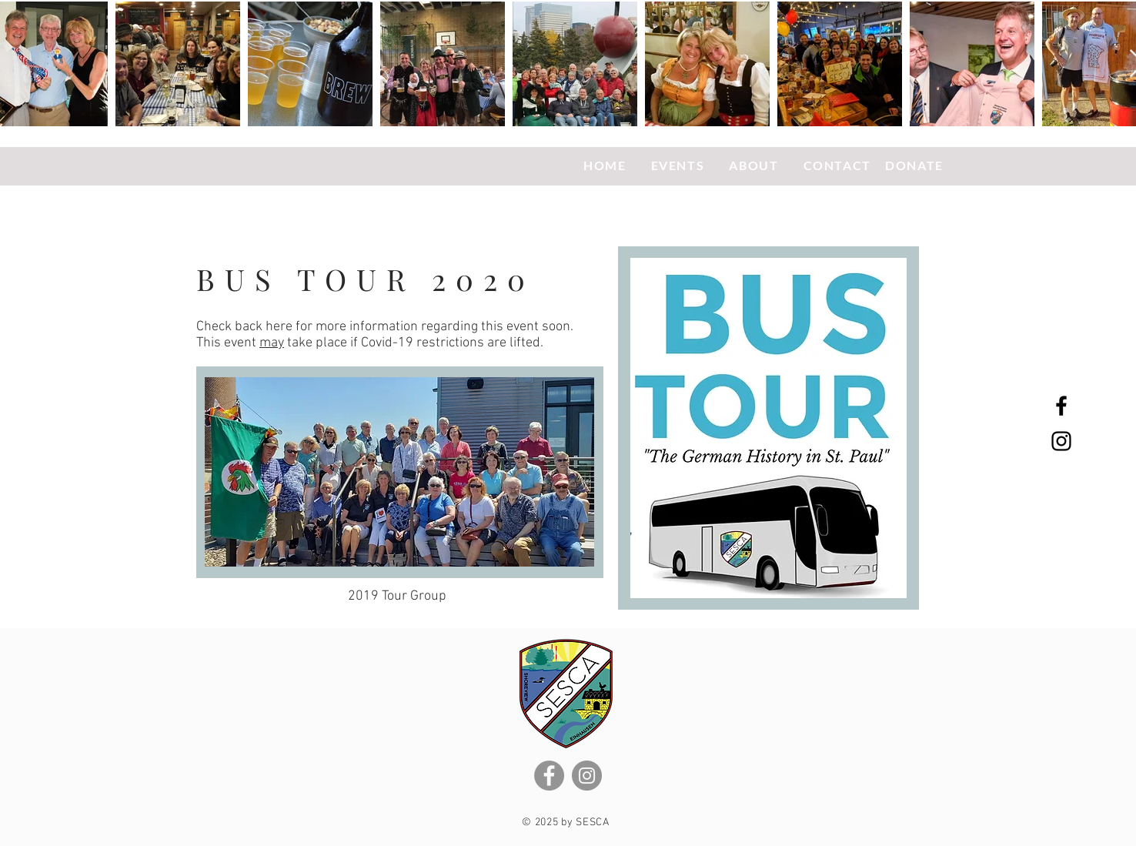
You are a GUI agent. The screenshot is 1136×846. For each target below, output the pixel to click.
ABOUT (755, 165)
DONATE (914, 165)
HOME (606, 165)
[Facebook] (549, 776)
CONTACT (837, 165)
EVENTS (679, 165)
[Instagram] (587, 776)
